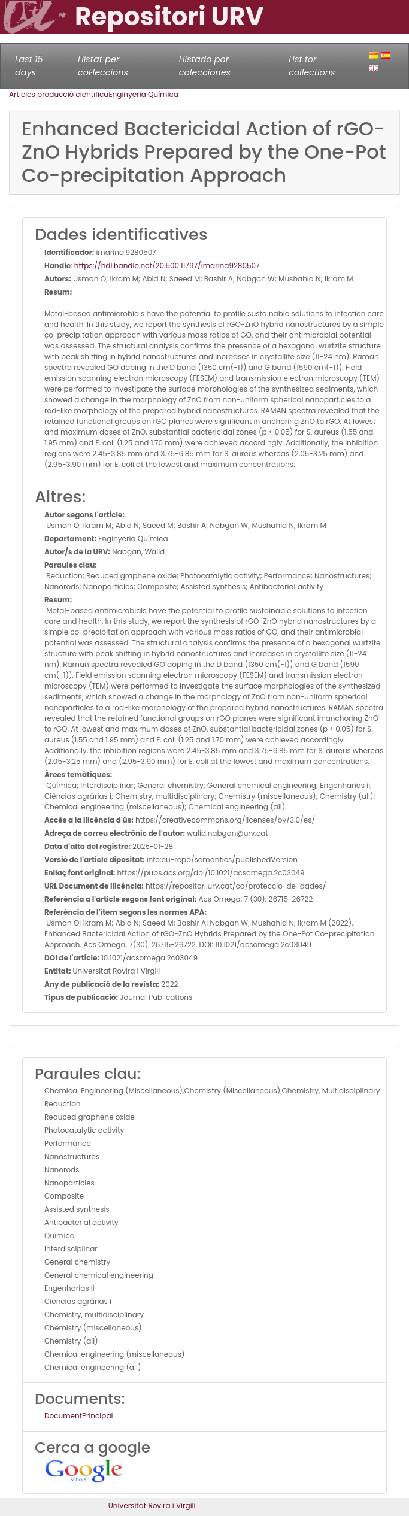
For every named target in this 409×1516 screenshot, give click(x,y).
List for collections (312, 65)
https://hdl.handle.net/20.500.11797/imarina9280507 (167, 265)
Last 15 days (29, 65)
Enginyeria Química (143, 94)
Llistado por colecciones (205, 65)
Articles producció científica (58, 94)
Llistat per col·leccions (103, 65)
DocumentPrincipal (78, 1416)
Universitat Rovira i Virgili (152, 1505)
